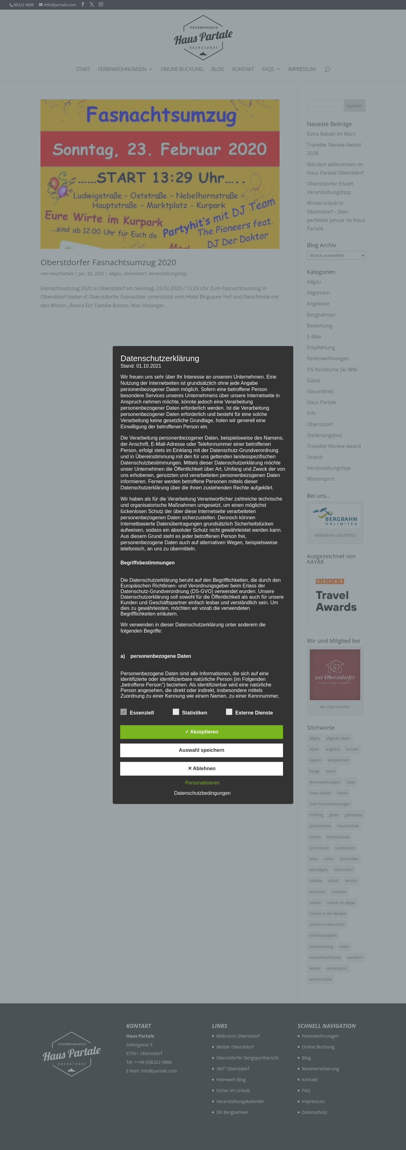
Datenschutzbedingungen (202, 793)
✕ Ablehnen (202, 768)
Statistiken (190, 712)
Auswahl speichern (201, 750)
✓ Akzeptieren (202, 732)
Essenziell (137, 712)
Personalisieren (202, 783)
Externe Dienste (249, 712)
